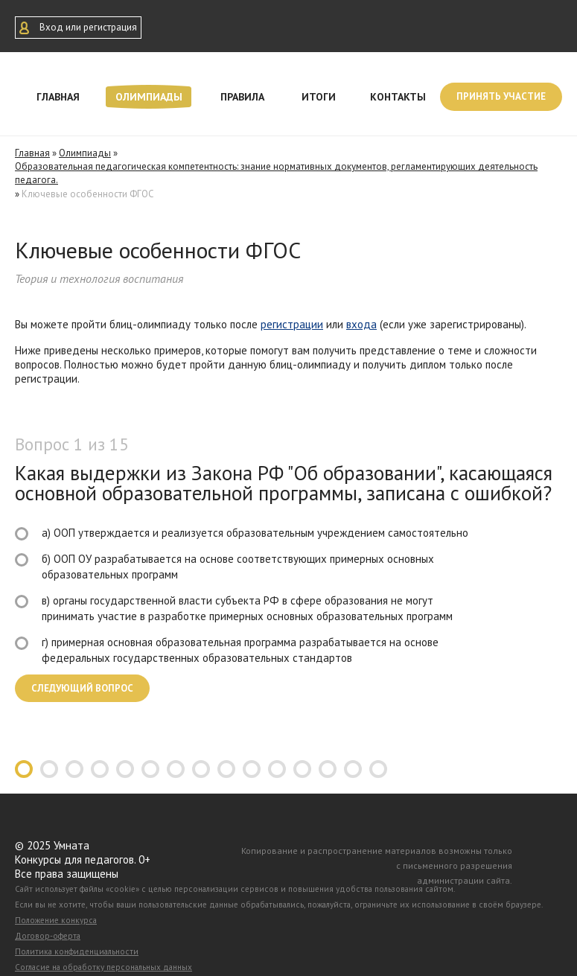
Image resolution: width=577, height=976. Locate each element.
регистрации (292, 324)
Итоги (319, 96)
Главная (58, 96)
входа (361, 324)
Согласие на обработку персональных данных (103, 967)
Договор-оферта (47, 936)
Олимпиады (148, 96)
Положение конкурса (56, 920)
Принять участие (501, 96)
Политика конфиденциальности (76, 951)
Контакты (398, 96)
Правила (242, 96)
